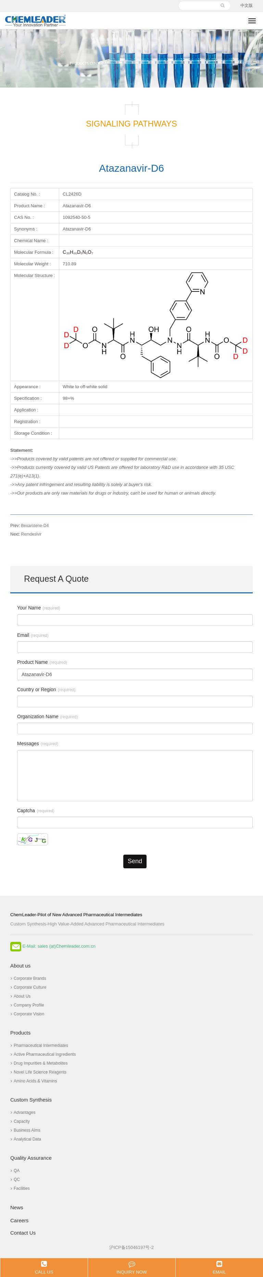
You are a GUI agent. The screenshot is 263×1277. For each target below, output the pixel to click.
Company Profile (27, 1005)
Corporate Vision (27, 1014)
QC (15, 1179)
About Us (20, 996)
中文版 (246, 5)
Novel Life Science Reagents (38, 1072)
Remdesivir (25, 534)
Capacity (20, 1121)
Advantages (23, 1112)
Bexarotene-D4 (29, 525)
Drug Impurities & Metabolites (39, 1063)
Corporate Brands (28, 978)
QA (15, 1170)
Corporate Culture (28, 987)
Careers (19, 1220)
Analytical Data (26, 1139)
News (16, 1207)
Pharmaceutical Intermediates (39, 1045)
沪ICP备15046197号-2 (131, 1247)
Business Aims (25, 1130)
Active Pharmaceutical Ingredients (43, 1054)
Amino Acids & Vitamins (34, 1081)
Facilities (20, 1188)
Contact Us (23, 1233)
